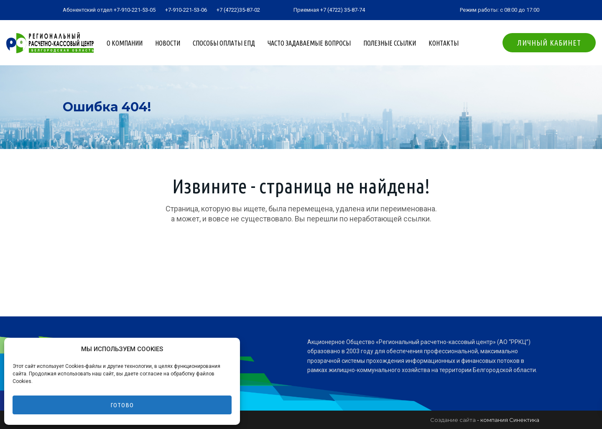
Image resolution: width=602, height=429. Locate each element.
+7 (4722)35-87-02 (238, 10)
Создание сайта (453, 419)
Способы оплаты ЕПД (224, 43)
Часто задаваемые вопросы (309, 43)
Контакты (444, 43)
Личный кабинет (549, 43)
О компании (125, 43)
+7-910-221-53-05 (135, 10)
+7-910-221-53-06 (186, 10)
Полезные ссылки (389, 43)
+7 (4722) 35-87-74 (342, 10)
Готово (122, 404)
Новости (167, 43)
